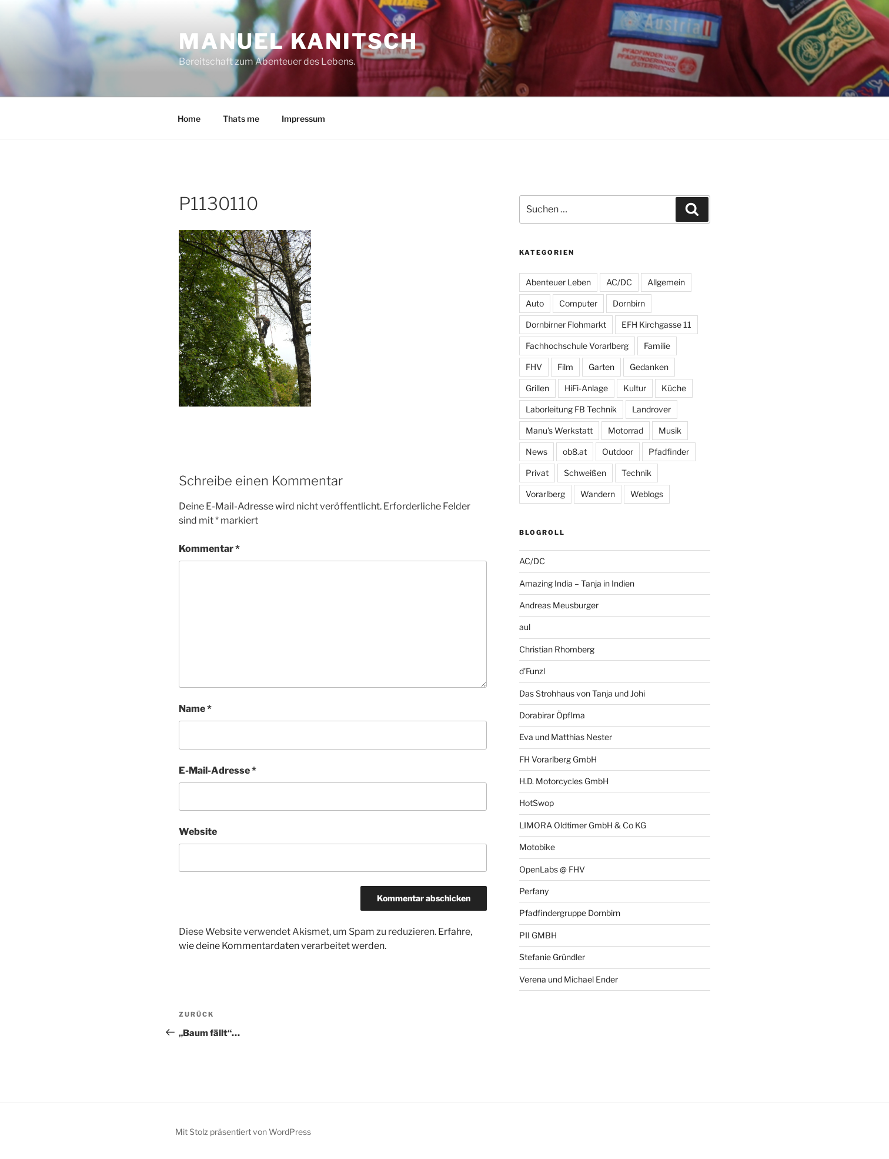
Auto (535, 303)
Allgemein (666, 282)
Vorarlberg (545, 494)
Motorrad (625, 430)
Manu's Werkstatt (559, 430)
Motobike (537, 847)
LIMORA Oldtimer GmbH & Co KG (582, 825)
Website (198, 831)
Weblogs (646, 494)
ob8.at (575, 452)
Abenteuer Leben (558, 282)
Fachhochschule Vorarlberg (577, 346)
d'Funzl (532, 671)
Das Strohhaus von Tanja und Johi (582, 693)
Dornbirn (629, 303)
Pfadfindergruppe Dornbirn (569, 913)
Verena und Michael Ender (568, 979)
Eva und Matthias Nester (565, 737)
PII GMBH (538, 935)
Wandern (597, 494)
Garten (601, 367)
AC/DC (619, 282)
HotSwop (536, 803)
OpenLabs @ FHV (552, 869)
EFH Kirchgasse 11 (656, 324)
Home (189, 119)
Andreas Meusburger (559, 605)
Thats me (241, 119)
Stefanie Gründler (552, 957)
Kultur (634, 388)
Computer (578, 303)
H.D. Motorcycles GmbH (564, 781)
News (536, 452)
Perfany (534, 891)
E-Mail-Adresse (217, 770)
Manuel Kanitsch (298, 41)
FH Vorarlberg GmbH (558, 759)
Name (195, 708)
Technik (636, 473)
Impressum (303, 119)
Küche (673, 388)
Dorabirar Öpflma (552, 715)
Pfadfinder (669, 452)
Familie (657, 346)
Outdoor (617, 452)
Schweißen (585, 473)
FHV (534, 367)
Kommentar (209, 548)
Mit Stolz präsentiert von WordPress (243, 1132)
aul (524, 627)
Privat (537, 473)
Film (565, 367)
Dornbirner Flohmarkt (566, 324)
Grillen (537, 388)
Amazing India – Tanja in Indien (576, 583)
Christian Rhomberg (556, 649)
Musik (670, 430)
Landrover (651, 409)
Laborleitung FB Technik (571, 409)
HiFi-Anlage (586, 388)
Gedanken (649, 367)
